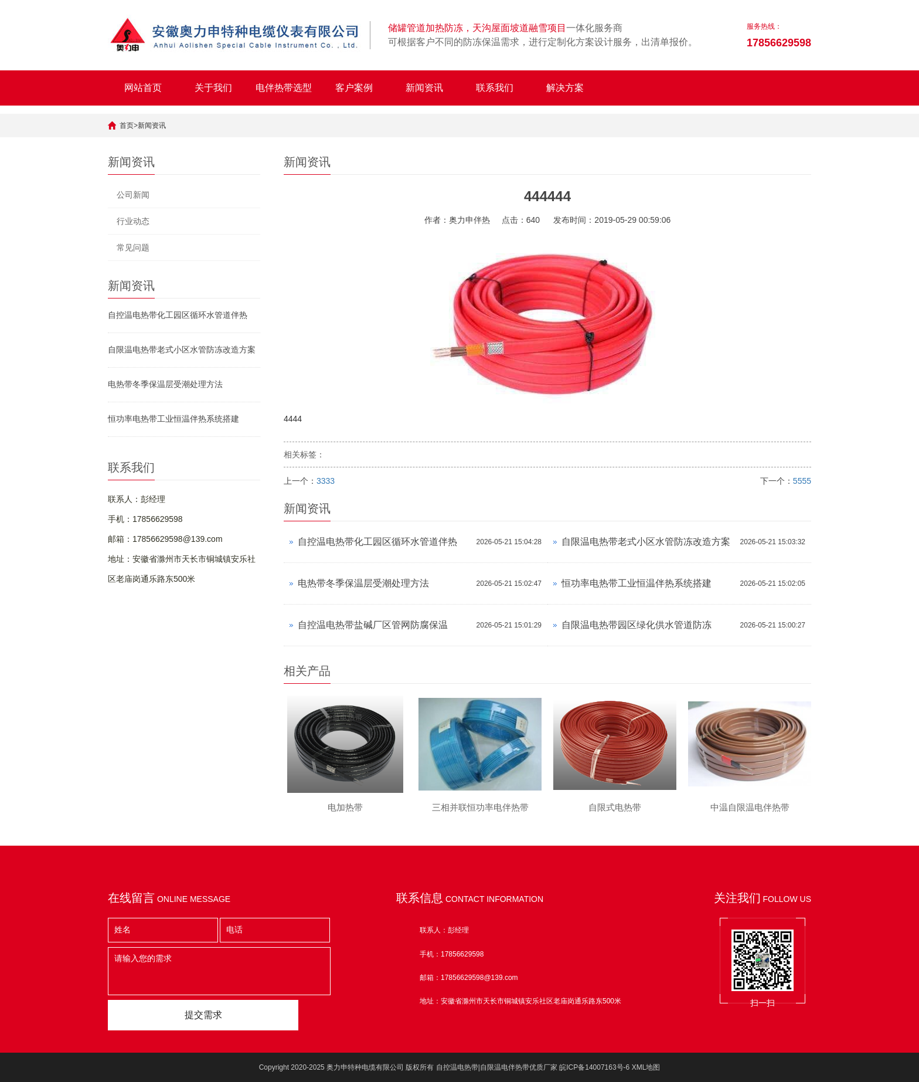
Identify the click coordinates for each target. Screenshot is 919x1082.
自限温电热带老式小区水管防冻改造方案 (182, 349)
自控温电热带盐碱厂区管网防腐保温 (373, 625)
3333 (325, 481)
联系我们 (494, 88)
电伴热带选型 (284, 88)
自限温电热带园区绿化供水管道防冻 (636, 625)
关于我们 (213, 88)
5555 (802, 481)
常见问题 (133, 247)
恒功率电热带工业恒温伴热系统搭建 (173, 418)
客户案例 (354, 88)
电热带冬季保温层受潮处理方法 (165, 384)
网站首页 (143, 88)
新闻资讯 (424, 88)
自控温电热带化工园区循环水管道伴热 (177, 315)
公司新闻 (133, 194)
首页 (127, 125)
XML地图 (646, 1067)
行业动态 (133, 221)
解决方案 (565, 88)
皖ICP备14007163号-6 (594, 1067)
